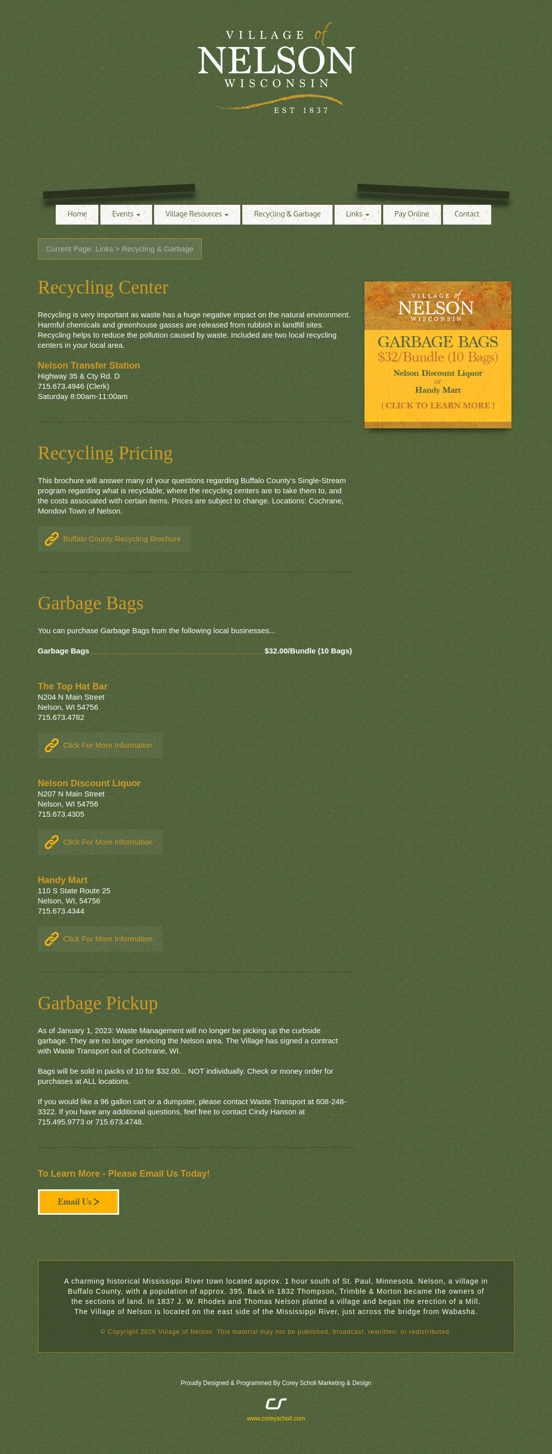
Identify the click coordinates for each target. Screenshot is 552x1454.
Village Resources (197, 213)
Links (358, 213)
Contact (467, 213)
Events (126, 213)
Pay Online (412, 213)
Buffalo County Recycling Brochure (122, 538)
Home (77, 213)
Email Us (78, 1202)
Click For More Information (108, 745)
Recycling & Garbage (287, 213)
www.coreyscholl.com (276, 1418)
